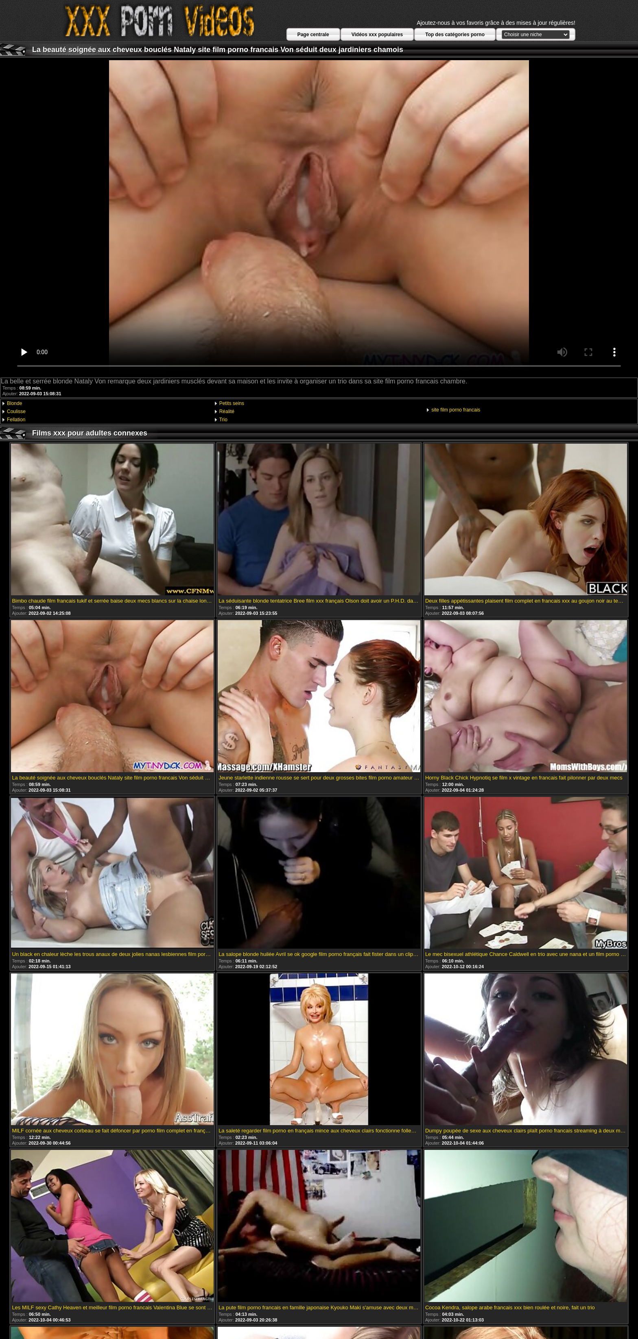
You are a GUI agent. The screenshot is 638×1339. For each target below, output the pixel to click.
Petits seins (231, 403)
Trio (223, 419)
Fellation (16, 419)
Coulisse (16, 411)
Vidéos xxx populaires (377, 34)
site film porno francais (455, 410)
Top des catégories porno (455, 34)
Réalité (226, 411)
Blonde (14, 403)
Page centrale (313, 34)
